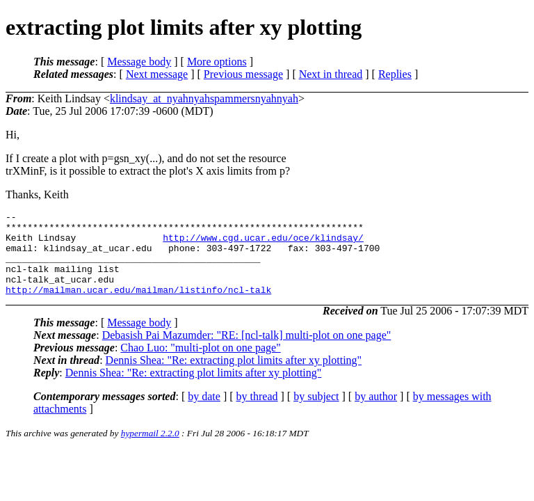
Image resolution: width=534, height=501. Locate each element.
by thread (257, 413)
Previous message (243, 74)
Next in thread (331, 74)
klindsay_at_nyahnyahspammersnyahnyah (204, 98)
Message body (139, 61)
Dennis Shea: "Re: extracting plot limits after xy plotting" (234, 377)
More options (217, 61)
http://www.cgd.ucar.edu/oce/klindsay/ (263, 243)
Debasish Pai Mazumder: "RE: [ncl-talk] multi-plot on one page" (246, 352)
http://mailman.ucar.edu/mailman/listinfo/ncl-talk (138, 306)
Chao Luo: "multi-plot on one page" (200, 364)
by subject (316, 413)
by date (204, 413)
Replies (395, 74)
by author (376, 413)
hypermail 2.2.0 (150, 450)
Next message (157, 74)
